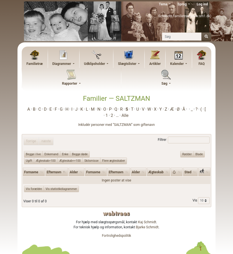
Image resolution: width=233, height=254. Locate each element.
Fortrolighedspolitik (116, 236)
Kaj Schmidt (147, 222)
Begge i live (33, 154)
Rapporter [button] (70, 84)
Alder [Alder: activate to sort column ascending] (74, 172)
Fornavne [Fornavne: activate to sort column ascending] (31, 172)
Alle (125, 115)
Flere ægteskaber (113, 161)
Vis (201, 200)
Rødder (187, 154)
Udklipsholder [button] (95, 64)
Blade (199, 154)
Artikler (155, 64)
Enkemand (51, 154)
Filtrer (184, 140)
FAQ (202, 64)
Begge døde (79, 154)
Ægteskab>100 (46, 161)
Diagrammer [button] (62, 64)
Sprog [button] (182, 4)
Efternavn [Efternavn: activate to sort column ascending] (116, 172)
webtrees (116, 213)
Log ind (202, 4)
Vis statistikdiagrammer (61, 189)
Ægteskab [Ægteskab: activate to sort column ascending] (155, 172)
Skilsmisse (91, 161)
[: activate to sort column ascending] (177, 172)
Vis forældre (34, 189)
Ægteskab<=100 (70, 161)
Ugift (29, 161)
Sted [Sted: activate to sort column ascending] (188, 172)
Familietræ (35, 64)
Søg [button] (164, 84)
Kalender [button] (177, 64)
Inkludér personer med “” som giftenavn (116, 125)
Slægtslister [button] (127, 64)
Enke (65, 154)
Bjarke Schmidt (147, 227)
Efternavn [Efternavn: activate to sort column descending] (54, 172)
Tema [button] (163, 4)
